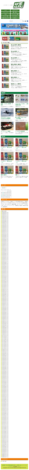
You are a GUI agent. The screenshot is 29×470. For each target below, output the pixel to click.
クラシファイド (15, 10)
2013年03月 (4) (5, 405)
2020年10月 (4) (5, 291)
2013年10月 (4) (5, 396)
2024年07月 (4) (5, 238)
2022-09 (3, 187)
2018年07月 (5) (5, 326)
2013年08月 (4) (5, 399)
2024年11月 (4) (5, 232)
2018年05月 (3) (5, 328)
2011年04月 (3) (5, 433)
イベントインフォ (5, 12)
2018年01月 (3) (5, 334)
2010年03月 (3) (5, 450)
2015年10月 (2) (5, 366)
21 (6, 195)
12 (3, 194)
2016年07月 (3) (5, 354)
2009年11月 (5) (5, 455)
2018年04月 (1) (5, 330)
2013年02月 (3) (5, 406)
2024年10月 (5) (5, 234)
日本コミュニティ (5, 18)
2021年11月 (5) (5, 275)
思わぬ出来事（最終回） (16, 44)
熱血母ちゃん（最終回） (16, 83)
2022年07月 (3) (5, 264)
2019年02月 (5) (5, 317)
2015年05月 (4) (5, 372)
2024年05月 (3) (5, 240)
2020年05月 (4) (5, 298)
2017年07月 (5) (5, 340)
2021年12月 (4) (5, 273)
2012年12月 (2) (5, 408)
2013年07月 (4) (5, 400)
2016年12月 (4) (5, 349)
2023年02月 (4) (5, 257)
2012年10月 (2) (5, 410)
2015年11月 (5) (5, 364)
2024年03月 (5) (5, 241)
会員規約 (3, 465)
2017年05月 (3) (5, 342)
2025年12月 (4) (5, 216)
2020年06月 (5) (5, 296)
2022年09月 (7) (5, 262)
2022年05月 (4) (5, 267)
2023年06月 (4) (5, 253)
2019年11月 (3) (5, 305)
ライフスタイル (15, 16)
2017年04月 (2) (5, 344)
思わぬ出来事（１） (15, 57)
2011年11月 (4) (5, 424)
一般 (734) (4, 461)
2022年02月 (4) (5, 271)
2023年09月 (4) (5, 249)
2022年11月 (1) (5, 261)
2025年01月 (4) (5, 230)
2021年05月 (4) (5, 282)
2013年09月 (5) (5, 398)
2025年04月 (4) (5, 226)
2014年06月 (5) (5, 386)
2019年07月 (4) (5, 310)
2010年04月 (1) (5, 449)
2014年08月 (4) (5, 383)
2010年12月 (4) (5, 438)
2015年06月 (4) (5, 371)
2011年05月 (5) (5, 432)
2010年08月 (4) (5, 444)
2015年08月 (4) (5, 368)
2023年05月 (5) (5, 254)
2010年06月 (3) (5, 446)
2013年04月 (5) (5, 404)
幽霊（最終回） (4, 174)
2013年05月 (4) (5, 403)
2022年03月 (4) (5, 270)
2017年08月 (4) (5, 339)
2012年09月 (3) (5, 412)
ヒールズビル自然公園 (19, 131)
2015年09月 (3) (5, 367)
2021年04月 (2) (5, 284)
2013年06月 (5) (5, 401)
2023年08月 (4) (5, 250)
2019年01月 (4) (5, 318)
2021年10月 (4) (5, 276)
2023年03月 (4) (5, 255)
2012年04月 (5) (5, 418)
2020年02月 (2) (5, 302)
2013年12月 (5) (5, 394)
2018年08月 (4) (5, 325)
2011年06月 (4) (5, 431)
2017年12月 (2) (5, 335)
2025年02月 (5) (5, 229)
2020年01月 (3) (5, 303)
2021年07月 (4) (5, 280)
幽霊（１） (17, 174)
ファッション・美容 (15, 14)
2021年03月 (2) (5, 285)
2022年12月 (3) (5, 259)
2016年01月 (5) (5, 362)
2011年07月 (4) (5, 430)
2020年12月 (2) (5, 289)
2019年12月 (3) (5, 304)
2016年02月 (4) (5, 360)
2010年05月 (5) (5, 447)
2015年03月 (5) (5, 374)
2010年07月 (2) (5, 445)
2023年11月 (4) (5, 247)
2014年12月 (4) (5, 378)
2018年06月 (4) (5, 327)
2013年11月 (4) (5, 395)
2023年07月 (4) (5, 252)
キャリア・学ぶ (5, 16)
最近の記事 (4, 211)
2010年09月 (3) (5, 442)
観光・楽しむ (15, 12)
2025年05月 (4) (5, 225)
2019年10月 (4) (5, 307)
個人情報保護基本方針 (10, 465)
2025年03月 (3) (5, 227)
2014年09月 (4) (5, 382)
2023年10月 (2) (5, 248)
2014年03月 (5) (5, 390)
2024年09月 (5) (5, 235)
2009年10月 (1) (5, 456)
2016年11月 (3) (5, 350)
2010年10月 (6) (5, 441)
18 (1, 195)
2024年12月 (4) (5, 231)
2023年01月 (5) (5, 258)
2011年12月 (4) (5, 423)
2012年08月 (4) (5, 413)
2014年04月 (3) (5, 389)
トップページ (5, 10)
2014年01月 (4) (5, 392)
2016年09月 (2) (5, 353)
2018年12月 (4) (5, 319)
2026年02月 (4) (5, 213)
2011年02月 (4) (5, 436)
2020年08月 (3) (5, 294)
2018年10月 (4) (5, 322)
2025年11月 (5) (5, 217)
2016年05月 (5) (5, 357)
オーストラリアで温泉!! (6, 131)
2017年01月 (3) (5, 348)
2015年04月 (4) (5, 373)
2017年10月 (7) (5, 336)
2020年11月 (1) (5, 290)
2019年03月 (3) (5, 316)
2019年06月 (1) (5, 312)
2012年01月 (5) (5, 422)
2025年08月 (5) (5, 221)
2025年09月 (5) (5, 220)
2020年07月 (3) (5, 295)
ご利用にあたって (20, 465)
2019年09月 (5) (5, 308)
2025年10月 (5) (5, 218)
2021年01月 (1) (5, 287)
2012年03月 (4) (5, 419)
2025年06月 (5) (5, 223)
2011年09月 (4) (5, 427)
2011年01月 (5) (5, 437)
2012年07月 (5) (5, 414)
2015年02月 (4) (5, 376)
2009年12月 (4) (5, 454)
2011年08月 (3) (5, 428)
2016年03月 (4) (5, 359)
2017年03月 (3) (5, 345)
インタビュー (15, 18)
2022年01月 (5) (5, 272)
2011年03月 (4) (5, 435)
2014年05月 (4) (5, 387)
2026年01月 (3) (5, 215)
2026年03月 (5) (5, 212)
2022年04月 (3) (5, 268)
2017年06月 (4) (5, 341)
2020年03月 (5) (5, 300)
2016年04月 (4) (5, 358)
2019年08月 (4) (5, 309)
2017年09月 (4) (5, 337)
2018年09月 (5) (5, 323)
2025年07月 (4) (5, 222)
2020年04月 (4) (5, 299)
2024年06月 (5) (5, 239)
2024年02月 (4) (5, 243)
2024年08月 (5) (5, 236)
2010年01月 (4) (5, 453)
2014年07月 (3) (5, 385)
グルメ (5, 14)
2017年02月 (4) (5, 346)
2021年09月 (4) (5, 277)
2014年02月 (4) (5, 391)
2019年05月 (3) (5, 313)
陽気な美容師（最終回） (16, 64)
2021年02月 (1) (5, 286)
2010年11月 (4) (5, 440)
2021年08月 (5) (5, 279)
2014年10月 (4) (5, 381)
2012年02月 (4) (5, 421)
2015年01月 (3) (5, 377)
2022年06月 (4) (5, 266)
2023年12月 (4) (5, 245)
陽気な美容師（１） (15, 77)
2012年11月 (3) (5, 409)
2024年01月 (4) (5, 244)
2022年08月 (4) (5, 263)
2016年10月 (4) (5, 351)
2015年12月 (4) (5, 363)
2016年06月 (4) (5, 355)
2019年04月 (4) (5, 314)
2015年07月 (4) (5, 369)
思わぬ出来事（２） (15, 51)
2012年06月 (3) (5, 415)
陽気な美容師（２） (15, 70)
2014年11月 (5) (5, 380)
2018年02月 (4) (5, 332)
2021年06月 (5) (5, 281)
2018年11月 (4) (5, 321)
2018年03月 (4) (5, 331)
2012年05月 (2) (5, 417)
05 (3, 192)
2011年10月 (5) (5, 426)
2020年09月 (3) (5, 293)
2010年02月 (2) (5, 451)
